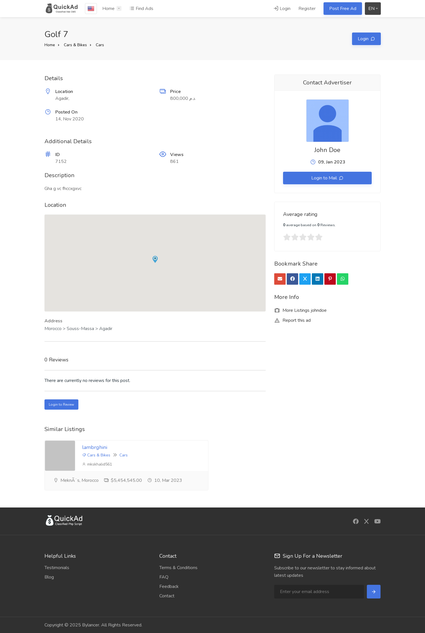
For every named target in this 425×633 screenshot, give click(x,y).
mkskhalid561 (97, 464)
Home (108, 8)
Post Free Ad (342, 8)
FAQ (163, 577)
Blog (49, 577)
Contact (166, 596)
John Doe (327, 150)
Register (307, 8)
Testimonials (56, 568)
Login (281, 8)
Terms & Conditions (178, 568)
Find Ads (141, 8)
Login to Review (61, 404)
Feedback (169, 586)
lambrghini (94, 447)
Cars (100, 45)
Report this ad (292, 320)
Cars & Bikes (75, 45)
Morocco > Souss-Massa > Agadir (78, 328)
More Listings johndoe (300, 310)
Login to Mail (324, 178)
